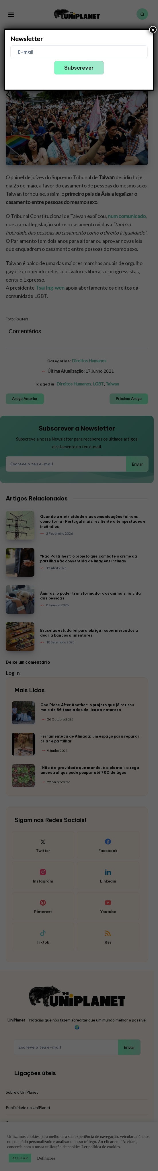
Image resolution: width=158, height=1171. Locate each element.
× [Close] (153, 29)
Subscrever (79, 67)
